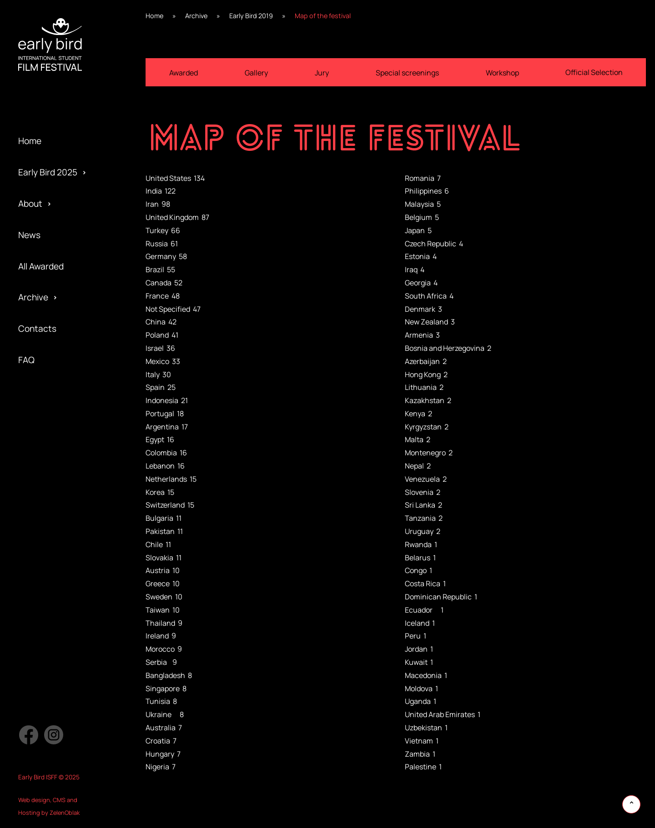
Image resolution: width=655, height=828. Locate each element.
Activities (36, 429)
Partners (35, 461)
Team (29, 398)
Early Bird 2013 (47, 570)
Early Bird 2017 (46, 445)
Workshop (502, 73)
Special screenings (407, 73)
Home (29, 141)
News (29, 235)
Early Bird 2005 (48, 601)
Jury (26, 508)
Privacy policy (45, 492)
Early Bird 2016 (47, 476)
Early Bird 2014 (47, 539)
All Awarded (41, 266)
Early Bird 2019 (47, 383)
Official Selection (52, 445)
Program (35, 414)
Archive (33, 297)
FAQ (26, 360)
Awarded (183, 73)
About (30, 203)
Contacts (37, 328)
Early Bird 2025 (47, 172)
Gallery (256, 73)
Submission (41, 476)
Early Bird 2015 (47, 508)
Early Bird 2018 (47, 414)
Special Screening (54, 383)
